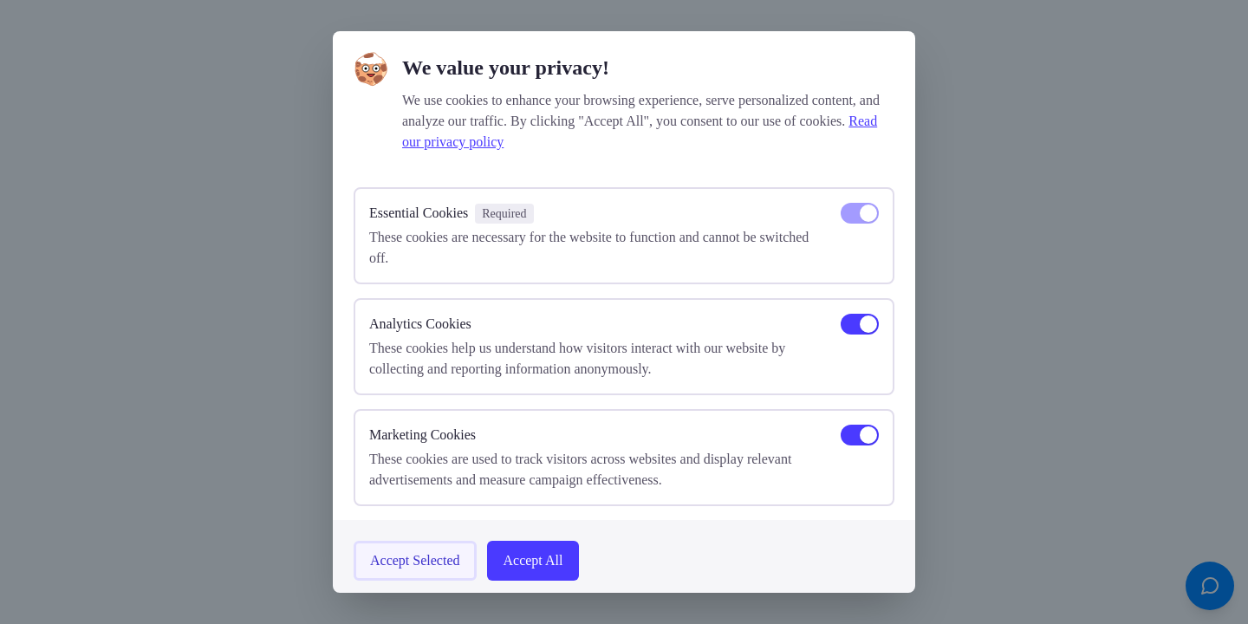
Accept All (533, 560)
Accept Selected (415, 560)
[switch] (860, 213)
